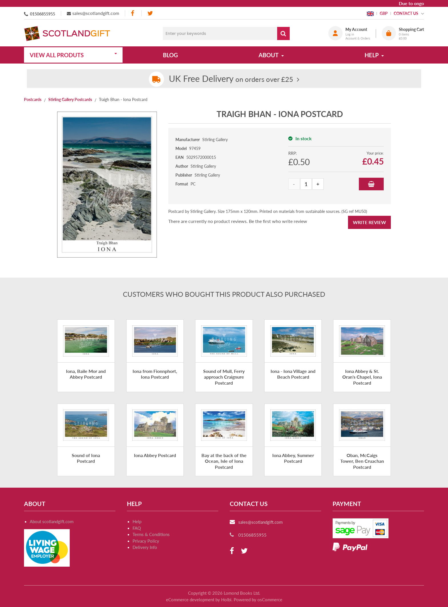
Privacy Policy (146, 540)
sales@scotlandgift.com (95, 13)
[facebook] (133, 13)
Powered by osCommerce (258, 599)
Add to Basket (371, 184)
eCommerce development (190, 599)
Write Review (369, 222)
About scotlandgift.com (51, 521)
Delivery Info (145, 547)
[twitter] (150, 13)
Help (137, 521)
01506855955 (42, 13)
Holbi (226, 599)
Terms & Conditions (151, 534)
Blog (170, 55)
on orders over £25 (231, 79)
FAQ (137, 528)
